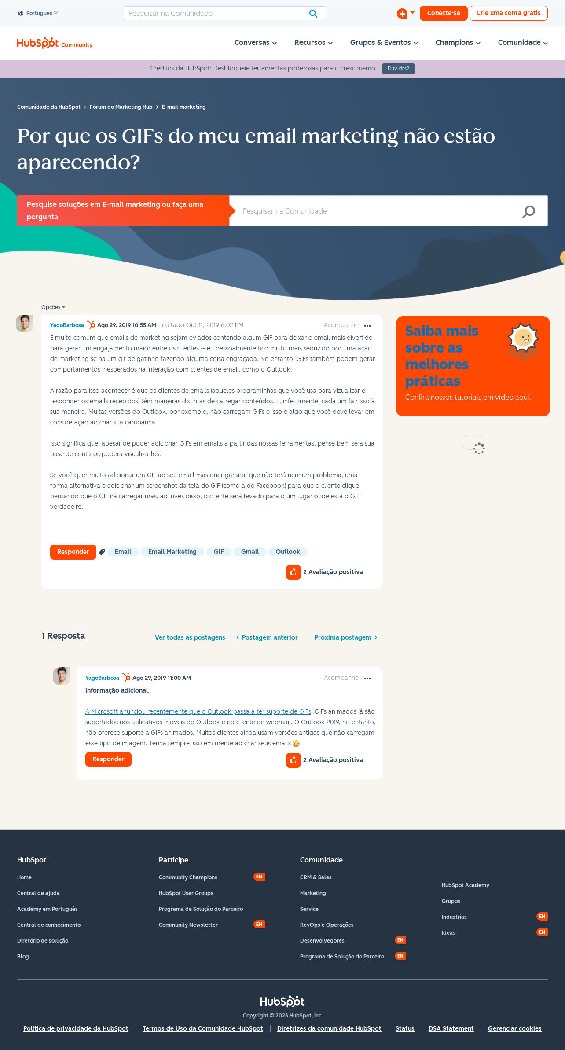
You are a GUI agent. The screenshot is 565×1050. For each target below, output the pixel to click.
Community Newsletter (188, 925)
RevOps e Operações (327, 925)
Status (405, 1028)
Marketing (313, 893)
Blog (23, 957)
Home (24, 877)
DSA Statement (451, 1028)
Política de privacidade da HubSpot (75, 1028)
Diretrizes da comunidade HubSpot (329, 1028)
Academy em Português (47, 909)
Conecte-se (443, 13)
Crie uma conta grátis (509, 13)
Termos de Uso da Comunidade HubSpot (203, 1028)
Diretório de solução (42, 941)
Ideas (448, 933)
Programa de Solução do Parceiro (201, 909)
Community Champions (188, 877)
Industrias (454, 917)
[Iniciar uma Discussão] (406, 13)
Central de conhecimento (49, 925)
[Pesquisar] (225, 13)
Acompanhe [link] (341, 325)
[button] (367, 326)
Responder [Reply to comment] (108, 759)
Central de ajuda (38, 893)
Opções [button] (50, 307)
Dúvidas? (398, 69)
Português (35, 13)
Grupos (451, 901)
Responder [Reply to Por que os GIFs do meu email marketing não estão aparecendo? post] (73, 552)
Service (309, 909)
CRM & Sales (316, 877)
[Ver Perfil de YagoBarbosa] (67, 325)
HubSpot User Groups (186, 893)
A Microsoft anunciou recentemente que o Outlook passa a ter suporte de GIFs (198, 711)
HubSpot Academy (465, 885)
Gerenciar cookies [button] (515, 1028)
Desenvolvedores (322, 941)
